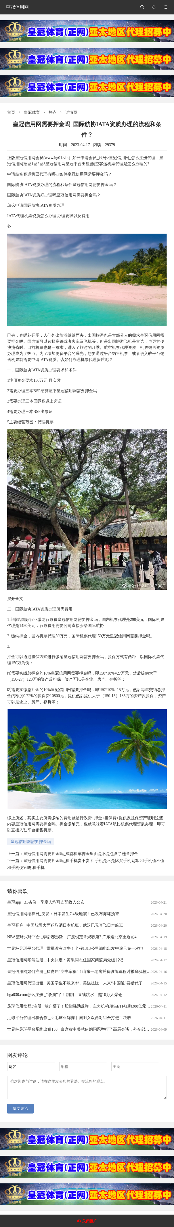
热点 (53, 112)
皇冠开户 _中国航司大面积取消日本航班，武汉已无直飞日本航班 (65, 925)
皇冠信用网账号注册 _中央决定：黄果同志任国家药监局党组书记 (65, 960)
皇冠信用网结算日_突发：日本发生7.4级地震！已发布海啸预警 (63, 914)
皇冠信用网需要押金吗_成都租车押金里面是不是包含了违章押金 (80, 854)
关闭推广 (89, 1221)
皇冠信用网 (17, 7)
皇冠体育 (32, 112)
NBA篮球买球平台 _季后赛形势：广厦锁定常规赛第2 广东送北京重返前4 (72, 937)
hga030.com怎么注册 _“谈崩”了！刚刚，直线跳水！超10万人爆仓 (64, 995)
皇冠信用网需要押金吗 (31, 841)
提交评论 (20, 1112)
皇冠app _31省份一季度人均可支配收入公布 (46, 902)
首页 (11, 112)
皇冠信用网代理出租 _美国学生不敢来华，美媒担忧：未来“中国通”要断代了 (75, 983)
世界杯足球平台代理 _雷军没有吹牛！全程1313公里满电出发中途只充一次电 (75, 948)
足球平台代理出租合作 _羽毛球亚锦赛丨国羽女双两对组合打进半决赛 (69, 1018)
